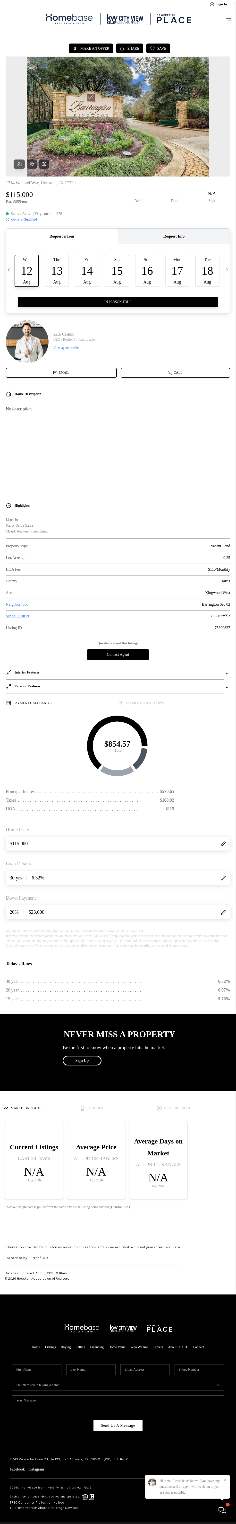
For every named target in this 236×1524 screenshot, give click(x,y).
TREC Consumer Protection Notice (37, 1500)
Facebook (17, 1467)
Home (36, 1345)
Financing (97, 1345)
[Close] (225, 1480)
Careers (158, 1345)
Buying (66, 1345)
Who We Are (139, 1345)
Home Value (117, 1345)
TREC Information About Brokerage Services (44, 1506)
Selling (80, 1345)
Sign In (218, 4)
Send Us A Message (118, 1423)
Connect (198, 1345)
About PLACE (178, 1345)
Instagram (36, 1467)
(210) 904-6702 (116, 1457)
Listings (50, 1345)
